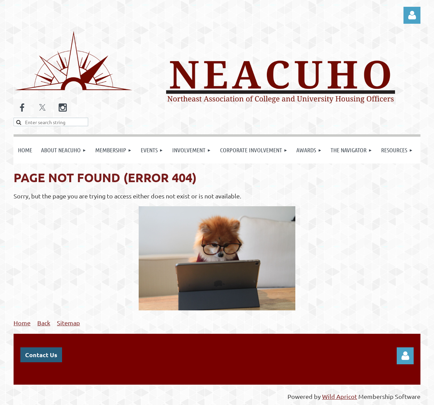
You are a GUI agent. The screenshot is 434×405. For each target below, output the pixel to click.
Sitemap (68, 322)
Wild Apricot (339, 396)
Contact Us (41, 355)
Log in (411, 15)
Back (43, 322)
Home (22, 322)
